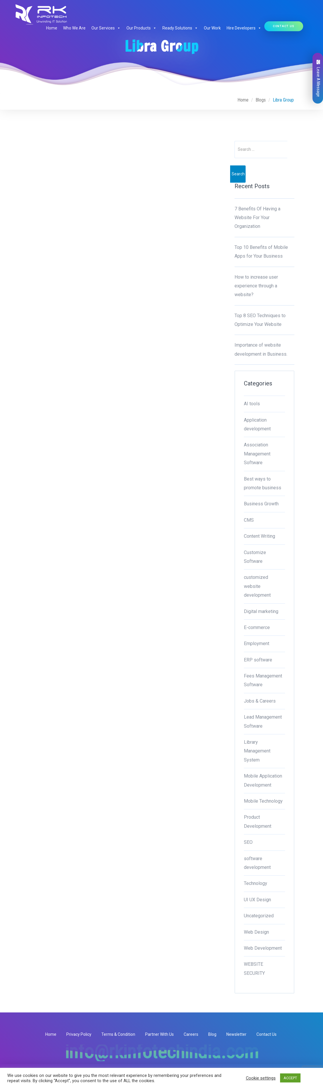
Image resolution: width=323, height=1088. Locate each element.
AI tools (252, 403)
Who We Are (74, 28)
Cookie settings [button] (261, 1078)
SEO (248, 842)
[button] (118, 28)
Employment (256, 643)
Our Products (141, 28)
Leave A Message (318, 78)
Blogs (261, 100)
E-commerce (257, 627)
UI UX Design (257, 899)
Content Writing (259, 536)
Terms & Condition (118, 1034)
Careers (191, 1034)
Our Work (212, 28)
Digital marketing (261, 611)
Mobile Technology (263, 801)
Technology (255, 883)
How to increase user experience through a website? (256, 286)
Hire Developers (244, 28)
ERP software (258, 660)
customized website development (257, 586)
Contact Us (283, 26)
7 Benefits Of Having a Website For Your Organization (257, 217)
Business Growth (261, 504)
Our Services (106, 28)
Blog (212, 1034)
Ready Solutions (180, 28)
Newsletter (236, 1034)
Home (51, 28)
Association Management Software (257, 453)
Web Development (263, 948)
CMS (249, 520)
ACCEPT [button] (290, 1078)
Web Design (256, 932)
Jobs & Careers (260, 701)
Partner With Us (159, 1034)
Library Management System (257, 751)
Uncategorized (259, 915)
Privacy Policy (78, 1034)
